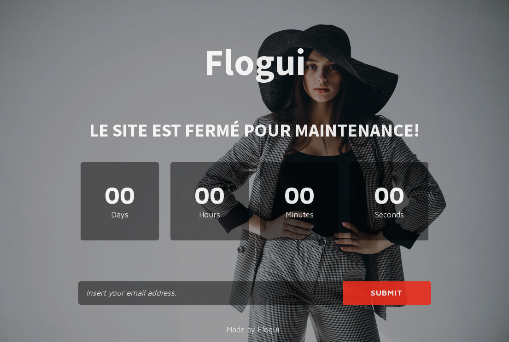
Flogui (268, 329)
